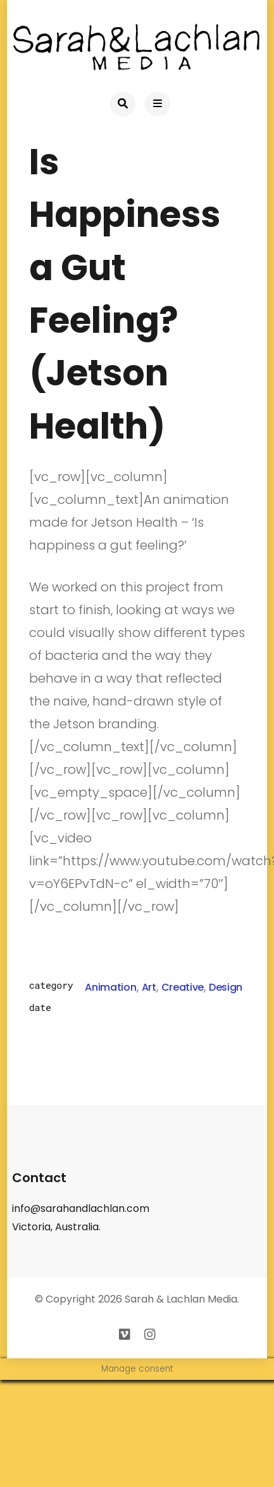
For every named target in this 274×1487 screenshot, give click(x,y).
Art (149, 987)
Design (225, 987)
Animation (110, 987)
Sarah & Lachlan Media (181, 1299)
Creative (182, 987)
